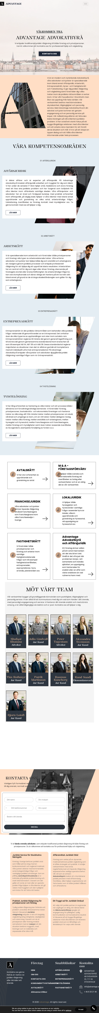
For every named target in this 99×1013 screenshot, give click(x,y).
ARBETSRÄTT (61, 974)
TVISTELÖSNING (62, 983)
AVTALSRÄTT (26, 470)
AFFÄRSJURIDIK (62, 970)
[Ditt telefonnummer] (18, 808)
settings (68, 1010)
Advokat (16, 644)
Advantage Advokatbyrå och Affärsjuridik (74, 540)
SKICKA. (34, 827)
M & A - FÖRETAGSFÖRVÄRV (72, 467)
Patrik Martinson (38, 678)
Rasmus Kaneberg (60, 678)
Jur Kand (38, 642)
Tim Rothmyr (16, 677)
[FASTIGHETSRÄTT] (45, 569)
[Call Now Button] (93, 1008)
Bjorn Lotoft (16, 715)
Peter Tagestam (61, 640)
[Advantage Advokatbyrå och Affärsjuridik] (90, 574)
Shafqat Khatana (16, 640)
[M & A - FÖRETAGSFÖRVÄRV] (90, 483)
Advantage (44, 1002)
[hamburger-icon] (85, 3)
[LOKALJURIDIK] (90, 523)
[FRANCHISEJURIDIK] (45, 518)
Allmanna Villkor (39, 992)
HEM (33, 970)
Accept (80, 1009)
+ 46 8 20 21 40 (90, 992)
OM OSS (34, 974)
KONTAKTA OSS (38, 979)
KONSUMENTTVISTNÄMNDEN (44, 983)
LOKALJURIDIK (71, 497)
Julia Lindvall (38, 639)
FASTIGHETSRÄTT (28, 541)
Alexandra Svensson (83, 640)
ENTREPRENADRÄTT (64, 979)
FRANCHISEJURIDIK (27, 501)
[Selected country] (5, 808)
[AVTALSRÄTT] (45, 479)
